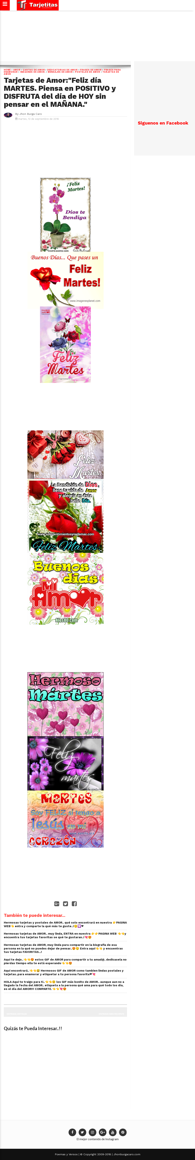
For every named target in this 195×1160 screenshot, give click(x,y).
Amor (17, 70)
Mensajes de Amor (60, 72)
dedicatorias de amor (62, 70)
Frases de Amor (90, 70)
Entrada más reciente (111, 1013)
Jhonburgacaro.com (126, 1154)
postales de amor (87, 72)
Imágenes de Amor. (33, 72)
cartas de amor (34, 70)
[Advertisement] (96, 37)
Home (7, 70)
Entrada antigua (17, 1013)
